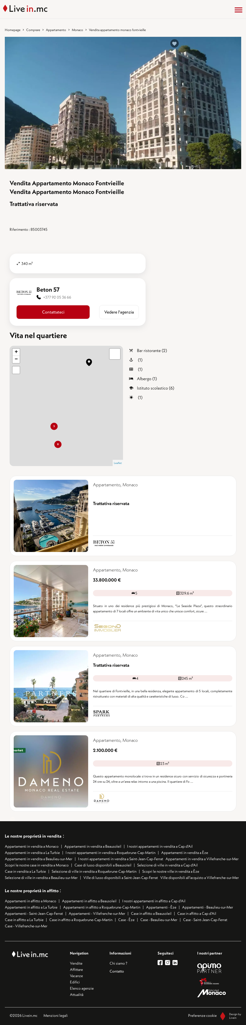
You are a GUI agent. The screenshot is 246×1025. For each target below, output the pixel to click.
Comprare (33, 30)
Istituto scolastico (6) (155, 388)
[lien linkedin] (176, 962)
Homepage (12, 30)
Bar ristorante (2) (152, 350)
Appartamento (56, 30)
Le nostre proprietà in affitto (32, 890)
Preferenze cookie (202, 1015)
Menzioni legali (55, 1015)
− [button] (16, 359)
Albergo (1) (147, 378)
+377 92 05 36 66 (57, 297)
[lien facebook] (161, 962)
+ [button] (16, 352)
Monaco (77, 30)
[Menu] (238, 9)
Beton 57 (48, 289)
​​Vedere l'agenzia (119, 312)
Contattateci (53, 312)
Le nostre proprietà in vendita (33, 836)
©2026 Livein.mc (23, 1015)
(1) (139, 360)
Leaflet (118, 463)
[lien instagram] (168, 962)
